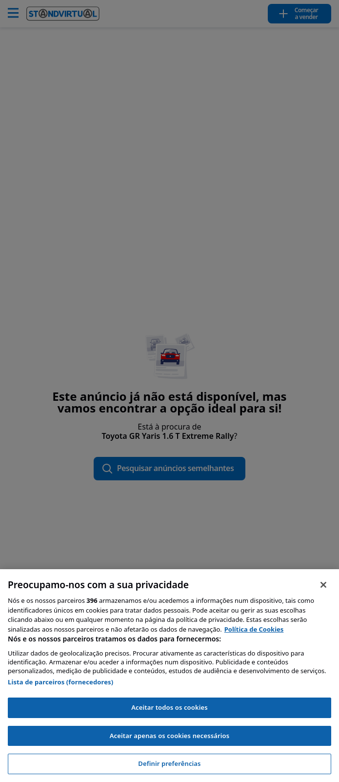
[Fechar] (323, 585)
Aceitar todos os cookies (169, 707)
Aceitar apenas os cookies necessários (170, 735)
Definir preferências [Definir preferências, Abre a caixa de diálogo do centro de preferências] (169, 763)
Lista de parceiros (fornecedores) (60, 682)
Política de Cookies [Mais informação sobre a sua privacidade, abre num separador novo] (254, 629)
